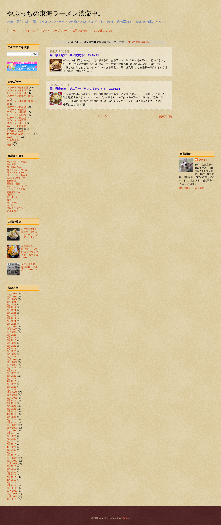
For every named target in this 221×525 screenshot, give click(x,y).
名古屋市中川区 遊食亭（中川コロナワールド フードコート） (30, 233)
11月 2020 (12, 428)
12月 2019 (12, 458)
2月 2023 (11, 354)
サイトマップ (30, 30)
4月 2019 (11, 480)
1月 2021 (11, 422)
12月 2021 (12, 392)
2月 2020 (11, 452)
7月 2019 (11, 471)
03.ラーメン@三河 (16, 93)
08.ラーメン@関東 (16, 112)
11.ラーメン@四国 (16, 120)
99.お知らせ (13, 139)
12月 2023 (12, 326)
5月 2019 (11, 477)
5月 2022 (11, 378)
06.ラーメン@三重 (16, 106)
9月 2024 (11, 302)
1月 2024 (11, 323)
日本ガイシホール (16, 172)
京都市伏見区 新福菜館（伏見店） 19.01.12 (29, 267)
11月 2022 (12, 362)
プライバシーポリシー (55, 30)
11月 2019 (12, 460)
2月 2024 (11, 321)
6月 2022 (11, 375)
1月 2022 (11, 389)
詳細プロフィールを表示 (191, 188)
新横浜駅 (11, 180)
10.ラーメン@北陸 (16, 117)
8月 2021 (11, 403)
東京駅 (10, 205)
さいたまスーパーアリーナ (20, 186)
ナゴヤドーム (14, 191)
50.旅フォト (13, 137)
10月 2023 (12, 332)
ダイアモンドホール (17, 169)
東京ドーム (12, 202)
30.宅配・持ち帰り (16, 131)
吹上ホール (12, 197)
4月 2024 (11, 315)
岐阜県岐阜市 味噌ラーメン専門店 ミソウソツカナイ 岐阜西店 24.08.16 (30, 252)
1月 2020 (11, 455)
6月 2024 (11, 310)
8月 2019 (11, 469)
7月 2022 (11, 373)
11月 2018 (12, 493)
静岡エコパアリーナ (17, 211)
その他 (10, 142)
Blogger (125, 518)
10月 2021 (12, 397)
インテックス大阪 (16, 189)
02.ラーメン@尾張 (16, 90)
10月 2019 (12, 463)
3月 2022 (11, 384)
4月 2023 (11, 348)
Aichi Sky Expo (14, 167)
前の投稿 (165, 116)
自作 (9, 145)
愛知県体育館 (14, 183)
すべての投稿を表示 (139, 42)
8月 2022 (11, 370)
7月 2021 (11, 406)
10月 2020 (12, 430)
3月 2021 (11, 417)
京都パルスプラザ (16, 178)
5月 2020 (11, 444)
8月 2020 (11, 436)
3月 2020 (11, 449)
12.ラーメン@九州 (16, 123)
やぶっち (203, 159)
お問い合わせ (80, 30)
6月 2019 (11, 474)
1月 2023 (11, 356)
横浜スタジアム (15, 208)
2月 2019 (11, 485)
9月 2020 (11, 433)
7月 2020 (11, 438)
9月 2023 (11, 334)
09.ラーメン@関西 (16, 115)
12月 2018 (12, 491)
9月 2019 (11, 466)
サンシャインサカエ (17, 161)
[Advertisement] (196, 91)
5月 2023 (11, 345)
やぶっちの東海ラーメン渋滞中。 (55, 13)
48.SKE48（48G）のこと (20, 134)
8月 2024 (11, 304)
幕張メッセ (12, 200)
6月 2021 (11, 408)
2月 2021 (11, 419)
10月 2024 (12, 299)
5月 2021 (11, 411)
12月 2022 (12, 359)
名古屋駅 (11, 164)
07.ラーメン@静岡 (16, 109)
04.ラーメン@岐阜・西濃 (20, 95)
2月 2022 (11, 386)
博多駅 (10, 194)
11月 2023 (12, 329)
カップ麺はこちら (103, 30)
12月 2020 (12, 425)
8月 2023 (11, 337)
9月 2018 (11, 499)
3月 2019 (11, 482)
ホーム (13, 30)
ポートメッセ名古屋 (17, 175)
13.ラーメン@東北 (16, 126)
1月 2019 (11, 488)
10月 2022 (12, 365)
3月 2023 (11, 351)
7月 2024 (11, 307)
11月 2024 (12, 296)
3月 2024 (11, 318)
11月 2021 (12, 395)
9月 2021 (11, 400)
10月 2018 (12, 496)
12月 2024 (12, 293)
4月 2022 (11, 381)
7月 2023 (11, 340)
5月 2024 (11, 312)
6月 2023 (11, 343)
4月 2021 (11, 414)
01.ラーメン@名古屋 (17, 87)
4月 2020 (11, 447)
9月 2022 (11, 367)
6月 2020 (11, 441)
